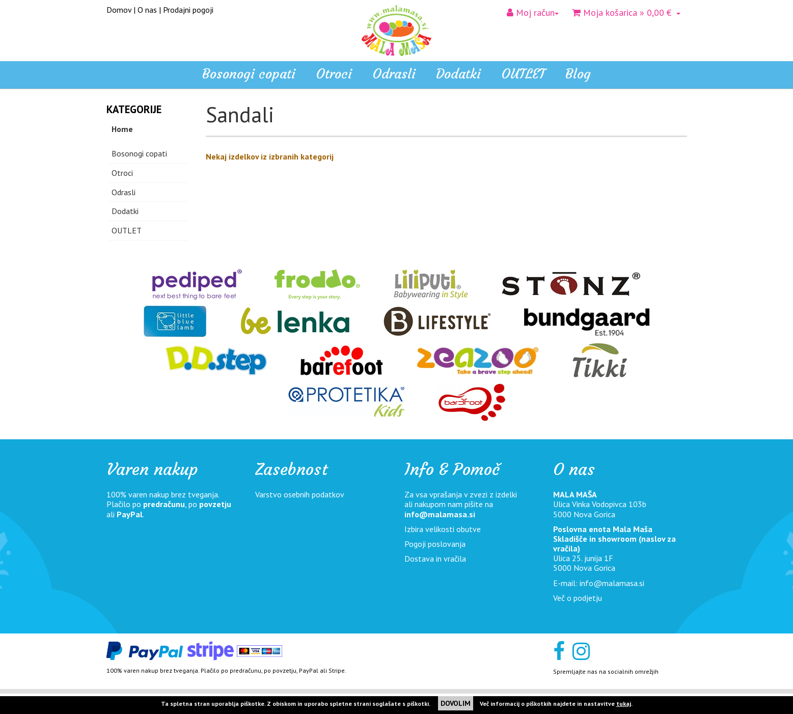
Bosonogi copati (248, 74)
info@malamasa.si (439, 514)
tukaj (623, 703)
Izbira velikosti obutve (442, 529)
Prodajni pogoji (188, 10)
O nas (147, 10)
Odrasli (123, 192)
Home (122, 129)
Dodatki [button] (458, 74)
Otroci (122, 173)
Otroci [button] (334, 74)
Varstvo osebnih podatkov (299, 494)
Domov (118, 10)
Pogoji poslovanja (435, 544)
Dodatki (125, 211)
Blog (578, 74)
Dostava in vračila (435, 558)
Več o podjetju (577, 598)
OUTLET (523, 74)
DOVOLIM (456, 703)
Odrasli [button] (394, 74)
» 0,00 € (626, 12)
